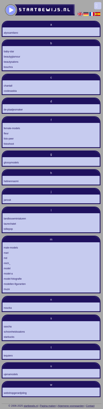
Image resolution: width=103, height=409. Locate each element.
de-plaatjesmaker (13, 109)
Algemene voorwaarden (71, 405)
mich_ (7, 263)
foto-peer (9, 138)
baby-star (9, 51)
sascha (8, 326)
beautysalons (11, 61)
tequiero (8, 355)
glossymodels (11, 162)
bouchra (8, 67)
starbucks (9, 337)
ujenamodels (11, 374)
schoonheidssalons (14, 331)
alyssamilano (11, 32)
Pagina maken (48, 405)
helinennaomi (11, 181)
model (7, 268)
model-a (8, 273)
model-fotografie (13, 278)
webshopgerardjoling (15, 393)
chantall (8, 85)
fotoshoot (9, 143)
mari (6, 252)
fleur (6, 133)
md (5, 258)
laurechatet (10, 223)
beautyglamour (12, 56)
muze (7, 289)
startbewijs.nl (31, 405)
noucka (8, 307)
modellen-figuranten (15, 284)
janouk (7, 199)
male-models (11, 247)
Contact (90, 405)
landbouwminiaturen (15, 218)
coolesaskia (10, 90)
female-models (12, 128)
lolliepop (8, 229)
